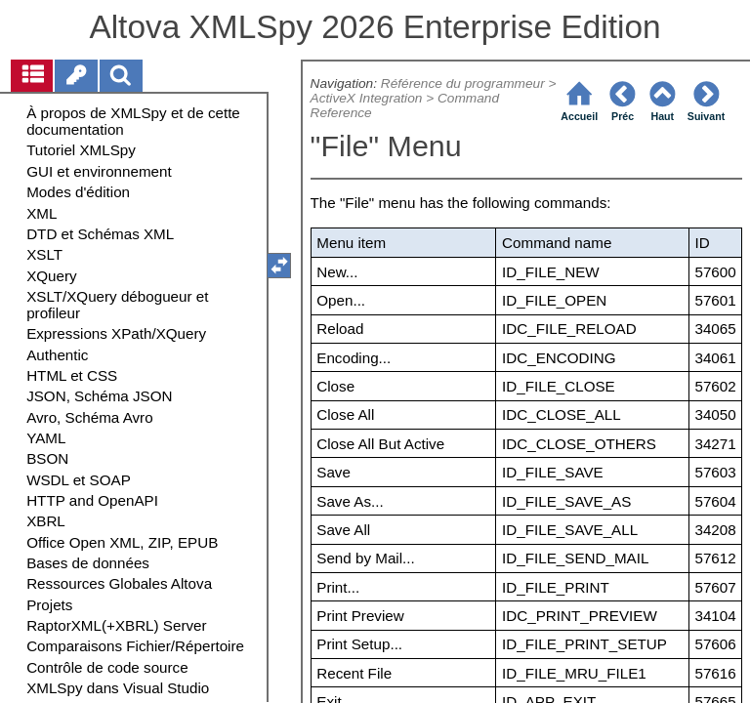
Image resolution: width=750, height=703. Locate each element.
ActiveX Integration (367, 98)
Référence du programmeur (463, 83)
